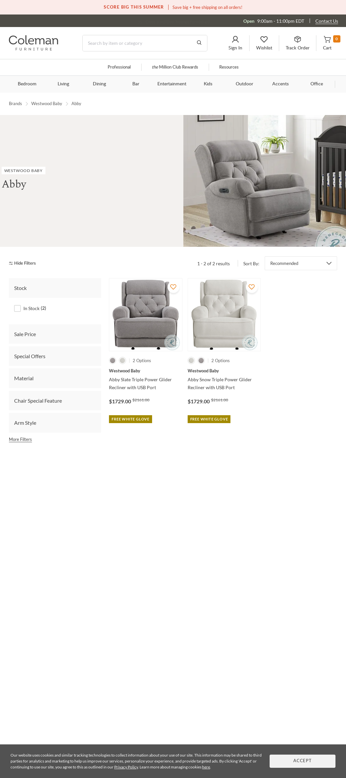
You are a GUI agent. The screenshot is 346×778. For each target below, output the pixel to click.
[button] (235, 43)
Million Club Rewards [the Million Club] (175, 67)
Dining (99, 84)
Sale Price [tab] (25, 334)
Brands (15, 103)
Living (63, 84)
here (206, 766)
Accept (302, 761)
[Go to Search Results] (199, 43)
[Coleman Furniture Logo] (33, 48)
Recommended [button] (284, 263)
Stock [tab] (20, 288)
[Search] (145, 43)
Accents (280, 84)
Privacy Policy (126, 766)
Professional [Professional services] (119, 67)
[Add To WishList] (173, 287)
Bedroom (27, 84)
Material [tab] (24, 378)
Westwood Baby (46, 103)
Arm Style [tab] (25, 422)
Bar (135, 84)
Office (316, 84)
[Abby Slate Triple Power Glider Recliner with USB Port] (145, 370)
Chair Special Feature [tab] (38, 400)
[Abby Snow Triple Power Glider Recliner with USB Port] (224, 370)
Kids (208, 84)
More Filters (20, 439)
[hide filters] (24, 263)
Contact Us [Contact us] (326, 21)
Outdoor (244, 84)
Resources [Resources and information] (229, 67)
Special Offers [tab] (29, 356)
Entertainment (171, 84)
